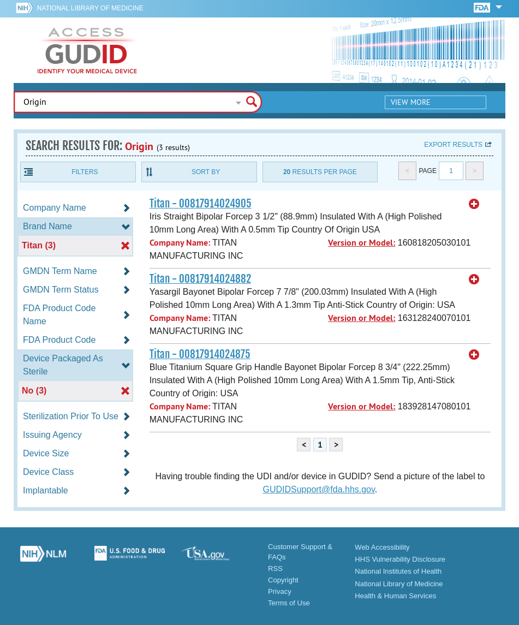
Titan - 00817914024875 (200, 354)
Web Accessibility (382, 547)
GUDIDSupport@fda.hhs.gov (318, 489)
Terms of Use (289, 603)
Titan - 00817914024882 (200, 278)
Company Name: (180, 242)
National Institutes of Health (398, 571)
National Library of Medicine (90, 8)
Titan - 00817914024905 (201, 203)
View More (411, 102)
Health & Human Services (395, 596)
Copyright (283, 580)
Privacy (279, 591)
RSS (275, 568)
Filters (84, 172)
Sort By (206, 172)
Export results (453, 144)
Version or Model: (361, 242)
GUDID (87, 50)
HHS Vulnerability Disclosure (400, 559)
